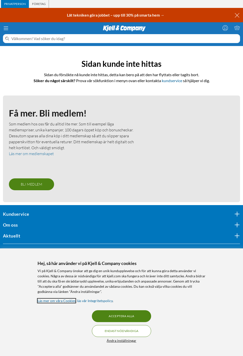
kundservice (172, 80)
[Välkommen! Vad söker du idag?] (124, 39)
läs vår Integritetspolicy (95, 301)
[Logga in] (225, 28)
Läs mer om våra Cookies (57, 301)
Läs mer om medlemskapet (31, 153)
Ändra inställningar (121, 340)
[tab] (15, 4)
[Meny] (6, 28)
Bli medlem (31, 184)
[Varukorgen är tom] (237, 28)
